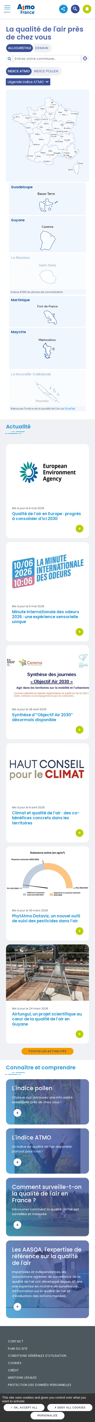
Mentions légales (22, 1377)
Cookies (14, 1363)
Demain (41, 48)
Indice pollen (46, 71)
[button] (75, 9)
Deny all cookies (70, 1407)
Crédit (13, 1370)
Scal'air (70, 408)
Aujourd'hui (19, 48)
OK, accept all (24, 1407)
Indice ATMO (19, 71)
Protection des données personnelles (39, 1385)
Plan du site (18, 1348)
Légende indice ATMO (28, 81)
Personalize (47, 1415)
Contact (15, 1341)
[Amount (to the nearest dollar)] (47, 58)
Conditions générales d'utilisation (37, 1356)
